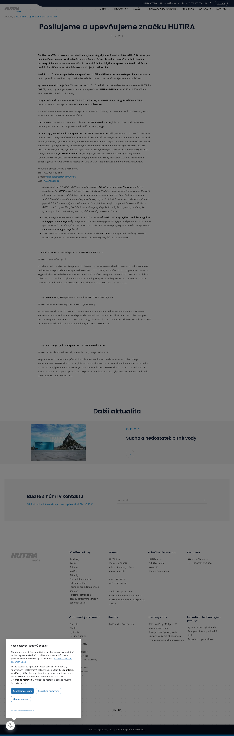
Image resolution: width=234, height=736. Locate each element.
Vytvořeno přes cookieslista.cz (24, 710)
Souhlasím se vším (22, 690)
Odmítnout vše (21, 699)
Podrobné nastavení (48, 690)
